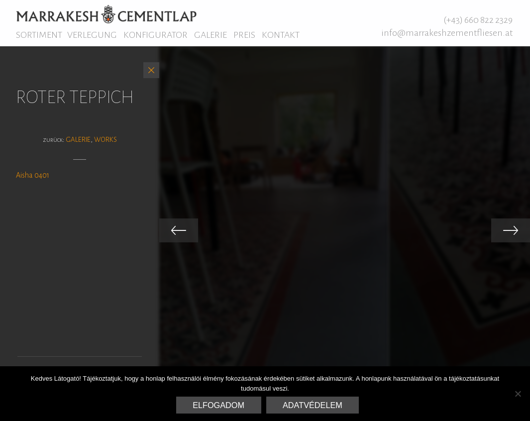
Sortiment (39, 35)
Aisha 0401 (32, 175)
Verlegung (92, 35)
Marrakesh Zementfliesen (106, 13)
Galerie (210, 35)
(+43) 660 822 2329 (478, 20)
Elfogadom (218, 405)
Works (105, 139)
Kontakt (281, 35)
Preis (244, 35)
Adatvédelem (312, 405)
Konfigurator (155, 35)
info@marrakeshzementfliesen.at (447, 33)
